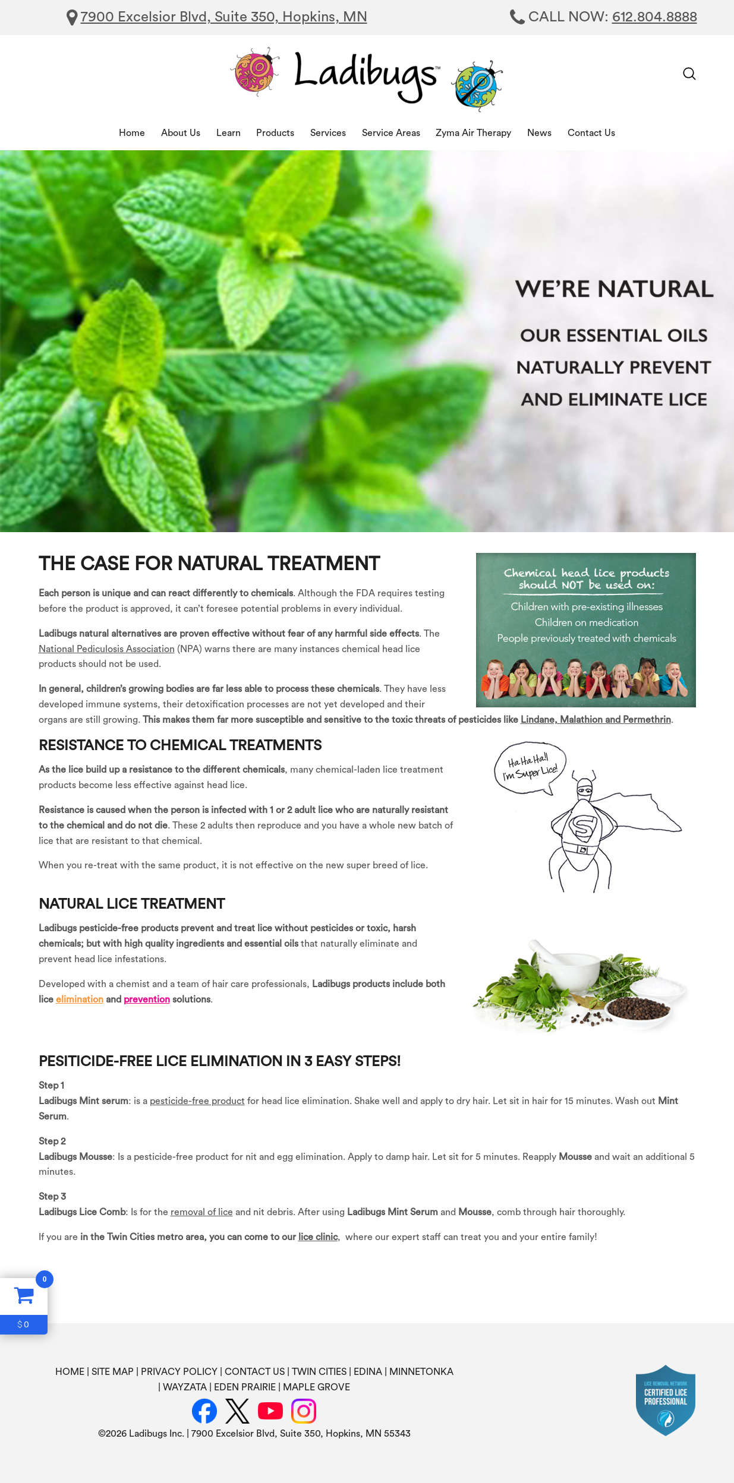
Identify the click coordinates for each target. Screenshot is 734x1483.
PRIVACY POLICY (179, 1372)
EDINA (368, 1372)
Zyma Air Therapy (473, 133)
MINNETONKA (421, 1372)
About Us (180, 133)
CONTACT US (255, 1372)
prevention (147, 999)
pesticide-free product (197, 1101)
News (539, 133)
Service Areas (391, 133)
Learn (228, 133)
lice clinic (318, 1237)
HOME (69, 1372)
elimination (79, 999)
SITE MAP (113, 1372)
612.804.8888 (654, 17)
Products (275, 133)
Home (132, 133)
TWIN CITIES (319, 1372)
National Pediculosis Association (107, 649)
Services (328, 133)
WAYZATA (185, 1387)
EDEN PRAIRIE (245, 1387)
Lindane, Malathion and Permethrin (596, 720)
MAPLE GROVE (316, 1387)
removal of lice (202, 1212)
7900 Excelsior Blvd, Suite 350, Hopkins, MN (224, 17)
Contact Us (591, 133)
